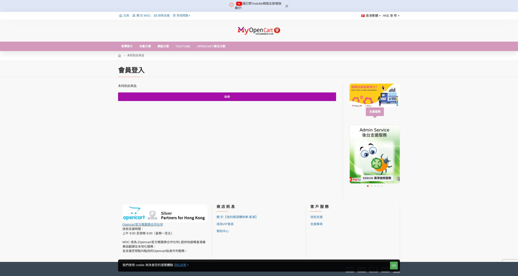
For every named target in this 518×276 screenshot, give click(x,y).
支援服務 (375, 111)
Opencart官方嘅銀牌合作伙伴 (142, 224)
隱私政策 (180, 265)
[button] (368, 186)
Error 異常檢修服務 (377, 178)
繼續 (227, 96)
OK (394, 265)
